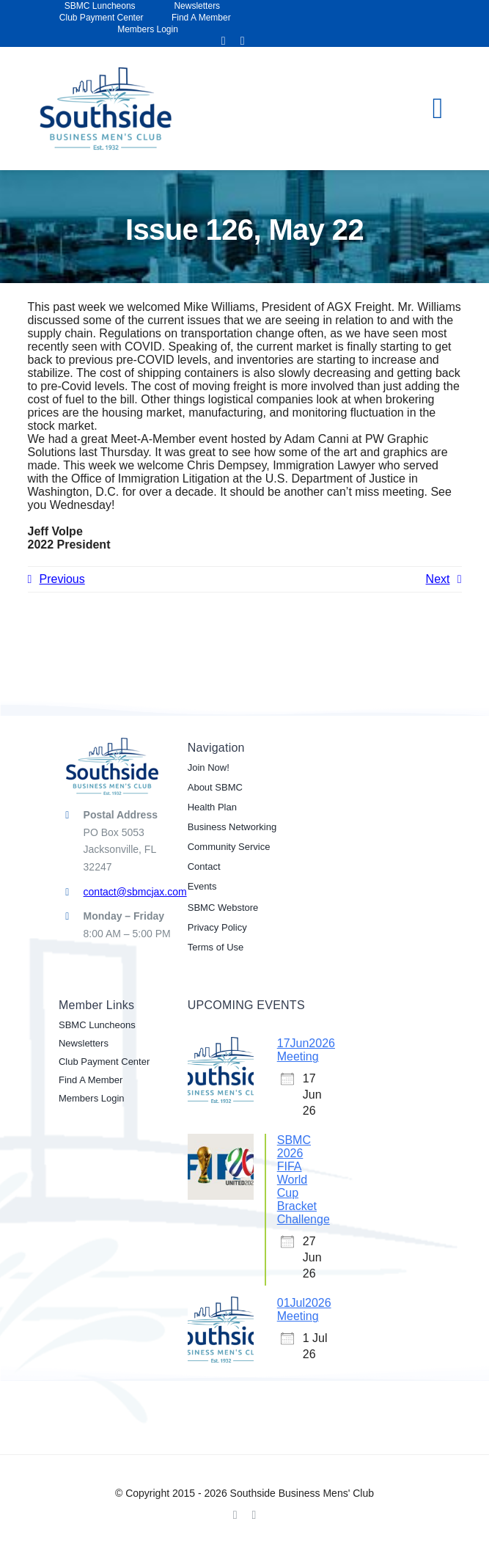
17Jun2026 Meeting (306, 1050)
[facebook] (223, 41)
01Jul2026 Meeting (304, 1309)
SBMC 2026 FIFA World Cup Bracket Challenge (303, 1179)
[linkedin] (242, 41)
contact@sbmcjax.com (135, 892)
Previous (62, 579)
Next (438, 579)
